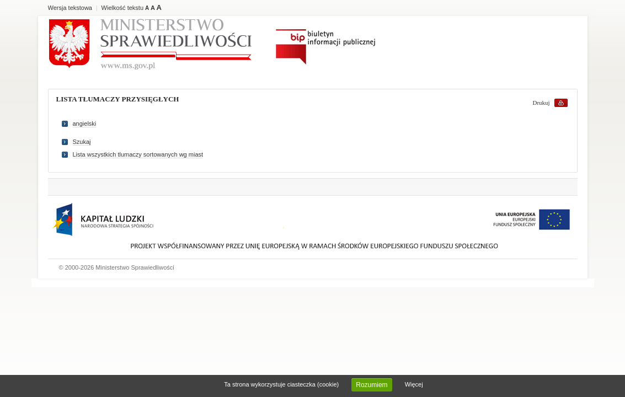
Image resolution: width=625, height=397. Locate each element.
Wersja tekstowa (70, 7)
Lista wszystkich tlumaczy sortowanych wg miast (138, 154)
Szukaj (82, 141)
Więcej (414, 384)
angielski (85, 123)
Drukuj (541, 102)
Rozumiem (371, 385)
